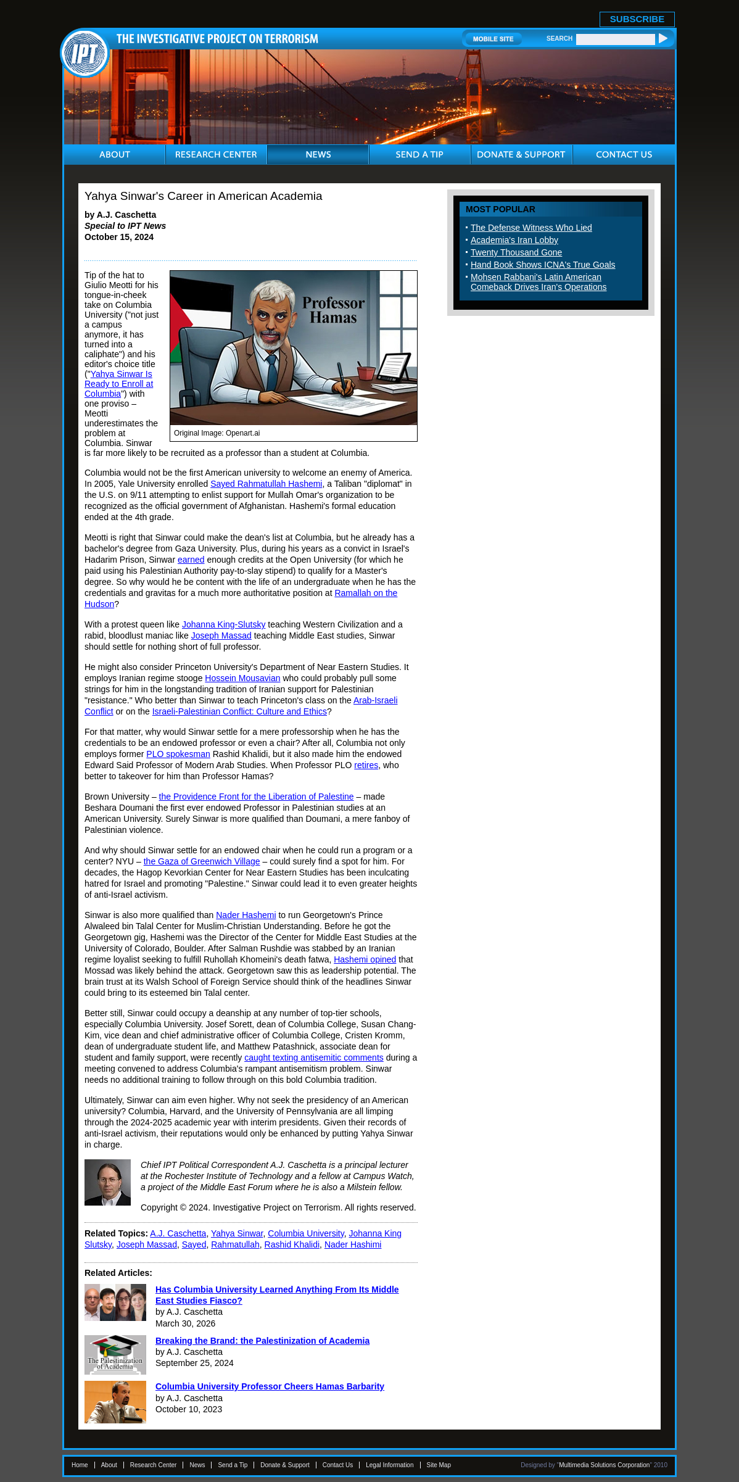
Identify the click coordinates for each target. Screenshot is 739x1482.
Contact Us (338, 1465)
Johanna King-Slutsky (223, 624)
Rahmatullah (235, 1244)
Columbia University (306, 1233)
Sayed (194, 1244)
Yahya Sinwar (237, 1233)
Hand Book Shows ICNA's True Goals (543, 265)
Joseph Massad (221, 635)
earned (191, 560)
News (197, 1465)
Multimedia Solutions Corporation (604, 1465)
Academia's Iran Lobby (514, 240)
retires (366, 765)
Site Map (439, 1465)
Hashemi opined (365, 959)
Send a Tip (232, 1465)
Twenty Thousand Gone (516, 252)
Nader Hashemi (246, 915)
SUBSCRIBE (637, 19)
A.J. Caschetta (178, 1233)
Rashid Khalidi (292, 1244)
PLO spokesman (178, 754)
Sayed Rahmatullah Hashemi (266, 484)
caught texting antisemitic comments (314, 1057)
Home (80, 1465)
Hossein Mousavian (242, 678)
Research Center (153, 1465)
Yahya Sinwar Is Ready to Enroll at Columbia (119, 384)
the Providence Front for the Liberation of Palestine (256, 796)
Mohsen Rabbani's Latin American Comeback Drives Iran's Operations (539, 282)
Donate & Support (285, 1465)
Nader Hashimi (353, 1244)
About (109, 1465)
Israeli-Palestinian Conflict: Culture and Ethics (239, 711)
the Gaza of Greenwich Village (202, 861)
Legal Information (389, 1465)
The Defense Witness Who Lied (531, 228)
